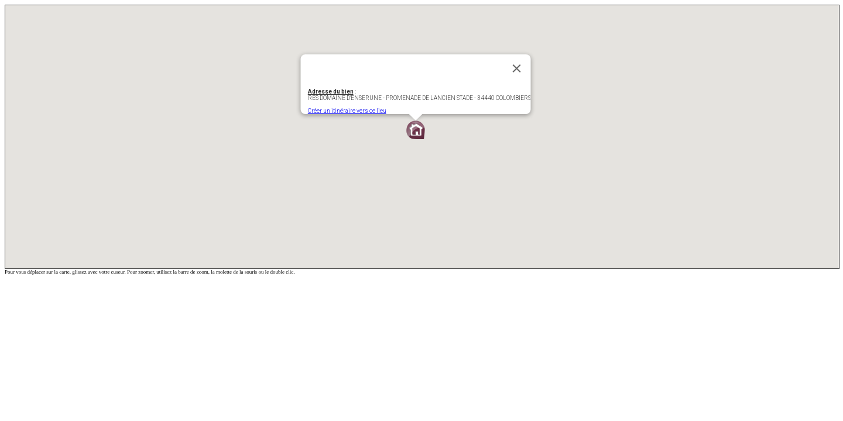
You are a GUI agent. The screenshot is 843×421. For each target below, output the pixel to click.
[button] (415, 129)
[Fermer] (517, 68)
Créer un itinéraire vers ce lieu (347, 111)
